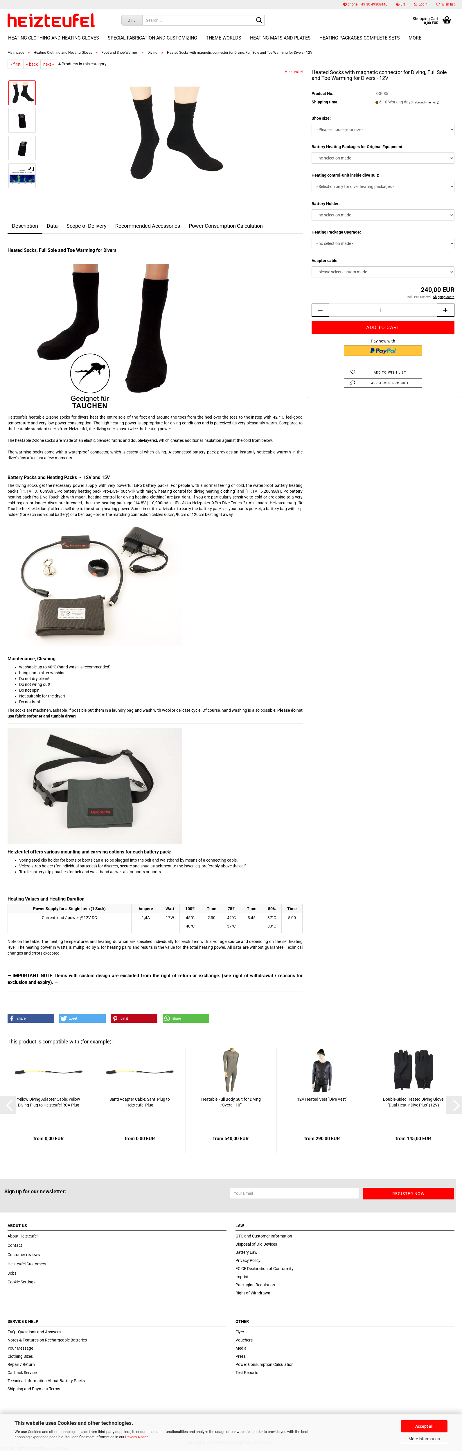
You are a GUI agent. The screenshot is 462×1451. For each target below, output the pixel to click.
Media (241, 1348)
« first (15, 64)
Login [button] (420, 4)
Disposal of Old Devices (256, 1244)
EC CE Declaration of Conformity (265, 1268)
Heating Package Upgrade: (336, 232)
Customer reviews (24, 1254)
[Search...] (131, 20)
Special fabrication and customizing (152, 38)
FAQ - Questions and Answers (34, 1332)
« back (32, 64)
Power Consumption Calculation (226, 226)
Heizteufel (294, 71)
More (415, 38)
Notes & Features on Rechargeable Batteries (47, 1340)
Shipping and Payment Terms (34, 1389)
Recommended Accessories (147, 226)
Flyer (240, 1332)
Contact (15, 1245)
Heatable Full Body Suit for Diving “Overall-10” (231, 1102)
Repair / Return (21, 1364)
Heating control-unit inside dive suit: (345, 175)
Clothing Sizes (20, 1356)
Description (25, 226)
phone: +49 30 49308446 (365, 4)
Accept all (424, 1426)
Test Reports (247, 1372)
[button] (400, 4)
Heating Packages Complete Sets (359, 38)
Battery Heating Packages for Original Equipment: (358, 146)
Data (52, 226)
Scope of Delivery (86, 226)
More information (424, 1438)
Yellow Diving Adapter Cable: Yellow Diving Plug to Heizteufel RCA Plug (48, 1102)
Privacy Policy (248, 1260)
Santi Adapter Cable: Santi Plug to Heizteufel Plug (139, 1102)
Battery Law (247, 1252)
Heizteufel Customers (27, 1264)
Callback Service (22, 1372)
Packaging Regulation (255, 1285)
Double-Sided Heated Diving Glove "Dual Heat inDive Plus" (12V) (413, 1102)
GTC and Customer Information (264, 1236)
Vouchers (244, 1340)
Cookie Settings (21, 1282)
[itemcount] (383, 310)
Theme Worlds (223, 38)
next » (48, 64)
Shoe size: (321, 118)
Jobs (12, 1273)
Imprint (242, 1276)
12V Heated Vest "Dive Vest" (322, 1099)
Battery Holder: (326, 203)
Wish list (445, 4)
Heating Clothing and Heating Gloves (53, 38)
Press (241, 1356)
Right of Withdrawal (253, 1293)
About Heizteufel (22, 1236)
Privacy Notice (137, 1437)
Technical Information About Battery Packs (46, 1380)
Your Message (20, 1348)
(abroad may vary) (426, 102)
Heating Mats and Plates (280, 38)
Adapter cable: (325, 260)
